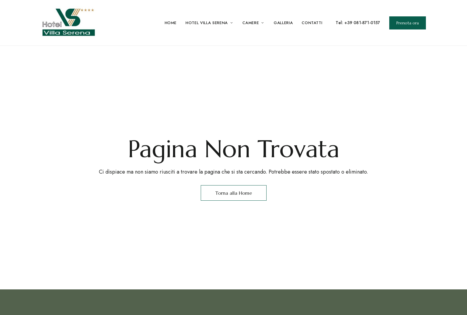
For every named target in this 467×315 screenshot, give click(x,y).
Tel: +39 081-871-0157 (358, 23)
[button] (407, 22)
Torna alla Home (233, 193)
